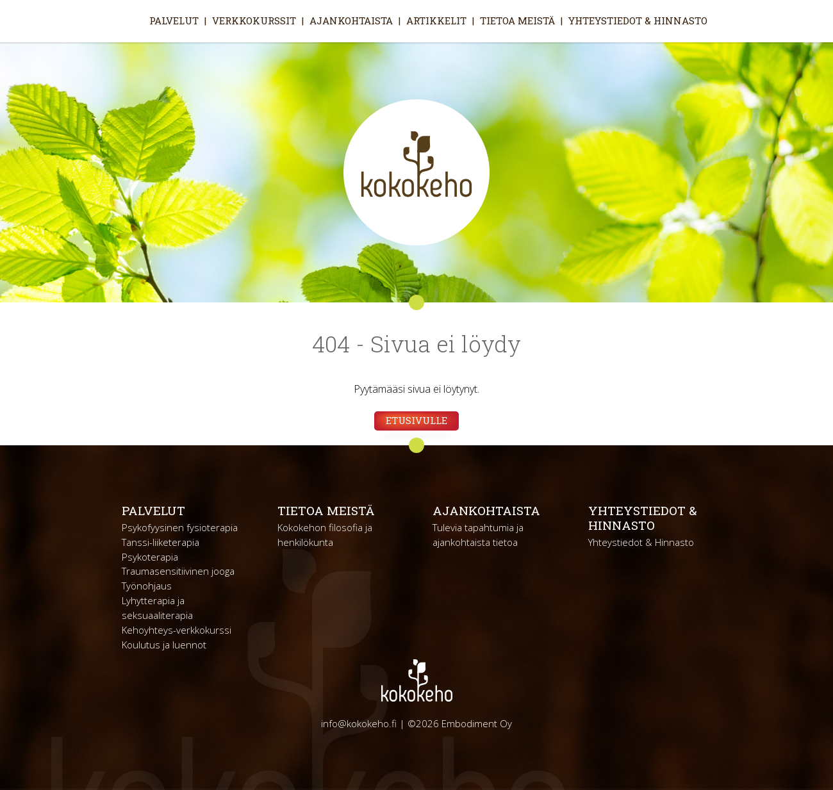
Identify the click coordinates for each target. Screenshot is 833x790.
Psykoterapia (150, 556)
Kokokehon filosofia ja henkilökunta (324, 534)
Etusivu (132, 20)
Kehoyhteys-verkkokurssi (176, 629)
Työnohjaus (147, 585)
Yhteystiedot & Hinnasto (637, 20)
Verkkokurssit (254, 20)
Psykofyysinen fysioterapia (180, 527)
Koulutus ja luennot (164, 644)
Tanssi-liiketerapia (160, 542)
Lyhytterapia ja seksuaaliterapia (157, 607)
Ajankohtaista (351, 20)
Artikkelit (436, 20)
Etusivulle (416, 420)
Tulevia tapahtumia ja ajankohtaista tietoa (478, 534)
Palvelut (174, 20)
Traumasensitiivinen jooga (178, 570)
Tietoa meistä (517, 20)
